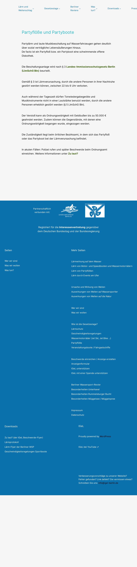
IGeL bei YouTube (87, 447)
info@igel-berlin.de (108, 483)
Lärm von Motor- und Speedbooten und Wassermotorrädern (101, 266)
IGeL (81, 426)
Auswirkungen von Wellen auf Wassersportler (94, 291)
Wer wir (75, 308)
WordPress (105, 436)
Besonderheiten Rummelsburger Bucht (91, 394)
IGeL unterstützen (80, 368)
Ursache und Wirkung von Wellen (88, 287)
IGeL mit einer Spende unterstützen (89, 373)
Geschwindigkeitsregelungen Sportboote (26, 451)
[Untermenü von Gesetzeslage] (52, 9)
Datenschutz (77, 415)
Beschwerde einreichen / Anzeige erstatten (93, 359)
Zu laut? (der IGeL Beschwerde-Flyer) (24, 437)
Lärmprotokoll (12, 442)
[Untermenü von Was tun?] (94, 8)
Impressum (77, 410)
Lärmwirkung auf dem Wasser (86, 261)
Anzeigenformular (80, 363)
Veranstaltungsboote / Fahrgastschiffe (90, 347)
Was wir (75, 312)
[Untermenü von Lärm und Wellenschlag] (26, 8)
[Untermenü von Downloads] (114, 9)
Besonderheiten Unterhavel (85, 389)
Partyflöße (76, 342)
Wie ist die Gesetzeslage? (84, 324)
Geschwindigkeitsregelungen (86, 333)
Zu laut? (73, 153)
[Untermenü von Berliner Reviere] (75, 8)
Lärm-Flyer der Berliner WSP (19, 447)
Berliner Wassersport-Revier (86, 384)
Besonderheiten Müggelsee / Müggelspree (93, 398)
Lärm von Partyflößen (82, 270)
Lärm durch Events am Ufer (85, 275)
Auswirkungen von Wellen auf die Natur (91, 296)
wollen (83, 312)
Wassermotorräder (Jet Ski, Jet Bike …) (91, 338)
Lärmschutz (77, 329)
